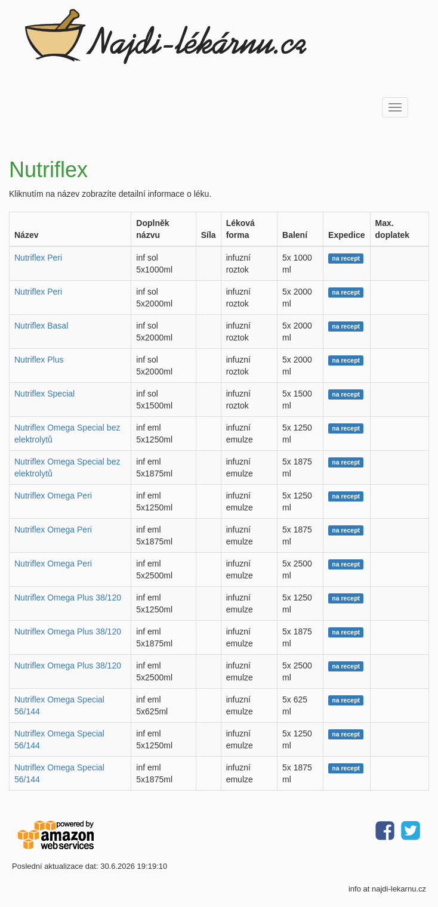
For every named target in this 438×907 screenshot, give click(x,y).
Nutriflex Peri (38, 257)
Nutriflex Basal (41, 325)
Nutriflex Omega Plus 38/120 (67, 597)
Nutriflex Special (44, 393)
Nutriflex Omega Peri (53, 495)
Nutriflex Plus (38, 359)
